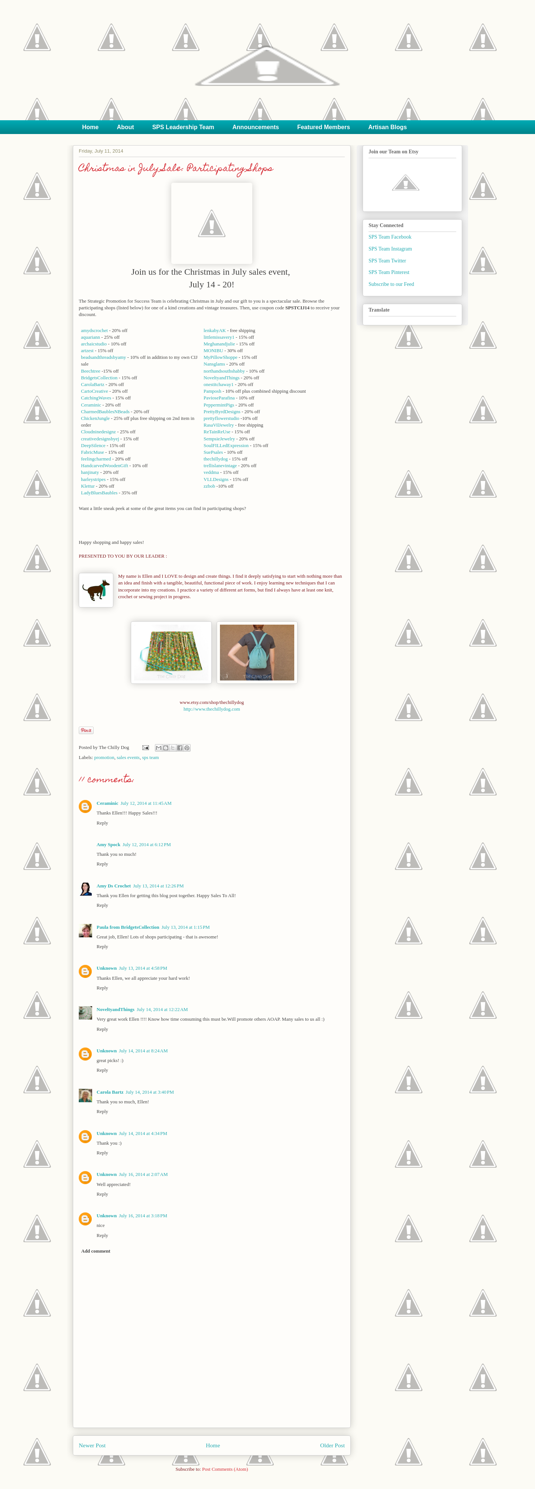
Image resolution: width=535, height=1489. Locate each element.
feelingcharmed (96, 459)
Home (90, 127)
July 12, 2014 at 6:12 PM (147, 844)
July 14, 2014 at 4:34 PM (143, 1133)
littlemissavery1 (219, 337)
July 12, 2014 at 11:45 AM (145, 803)
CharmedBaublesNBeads (105, 411)
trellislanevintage (220, 465)
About (125, 127)
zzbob (209, 486)
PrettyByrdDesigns (222, 411)
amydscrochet (94, 330)
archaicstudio (94, 344)
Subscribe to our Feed (391, 284)
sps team (150, 757)
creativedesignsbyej (100, 438)
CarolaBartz (92, 384)
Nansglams (214, 364)
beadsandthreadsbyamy (103, 357)
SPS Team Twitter (387, 261)
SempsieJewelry (219, 438)
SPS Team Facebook (390, 237)
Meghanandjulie (219, 344)
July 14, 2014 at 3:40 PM (150, 1092)
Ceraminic (91, 405)
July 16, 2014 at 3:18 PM (143, 1215)
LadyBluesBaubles (99, 492)
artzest (87, 350)
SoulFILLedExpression (226, 445)
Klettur (88, 486)
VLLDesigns (216, 479)
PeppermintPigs (219, 405)
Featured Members (323, 127)
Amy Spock (108, 844)
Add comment (95, 1251)
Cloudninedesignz (98, 431)
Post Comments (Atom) (225, 1469)
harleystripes (93, 479)
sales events (128, 757)
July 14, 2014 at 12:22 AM (162, 1009)
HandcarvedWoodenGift (104, 465)
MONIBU (213, 350)
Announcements (256, 127)
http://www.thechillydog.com (212, 709)
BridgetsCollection (99, 377)
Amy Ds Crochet (114, 886)
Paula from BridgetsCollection (128, 927)
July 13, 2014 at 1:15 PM (186, 927)
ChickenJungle (95, 418)
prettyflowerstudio (221, 418)
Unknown (107, 968)
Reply (102, 823)
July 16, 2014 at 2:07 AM (143, 1174)
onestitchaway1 (219, 384)
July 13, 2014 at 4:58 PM (143, 968)
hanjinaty (90, 472)
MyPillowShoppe (220, 357)
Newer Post (92, 1445)
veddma (211, 472)
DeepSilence (93, 445)
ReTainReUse (217, 431)
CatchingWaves (96, 398)
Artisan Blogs (387, 127)
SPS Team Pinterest (389, 272)
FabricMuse (92, 452)
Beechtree (90, 371)
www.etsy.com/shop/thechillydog (211, 702)
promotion (104, 757)
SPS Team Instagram (390, 249)
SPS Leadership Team (183, 127)
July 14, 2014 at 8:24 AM (143, 1050)
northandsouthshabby (224, 371)
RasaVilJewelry (219, 425)
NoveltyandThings (222, 377)
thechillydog (216, 459)
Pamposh (212, 391)
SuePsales (213, 452)
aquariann (90, 337)
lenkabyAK (215, 330)
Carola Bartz (110, 1092)
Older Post (332, 1445)
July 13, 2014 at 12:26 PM (158, 886)
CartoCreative (94, 391)
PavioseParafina (219, 398)
